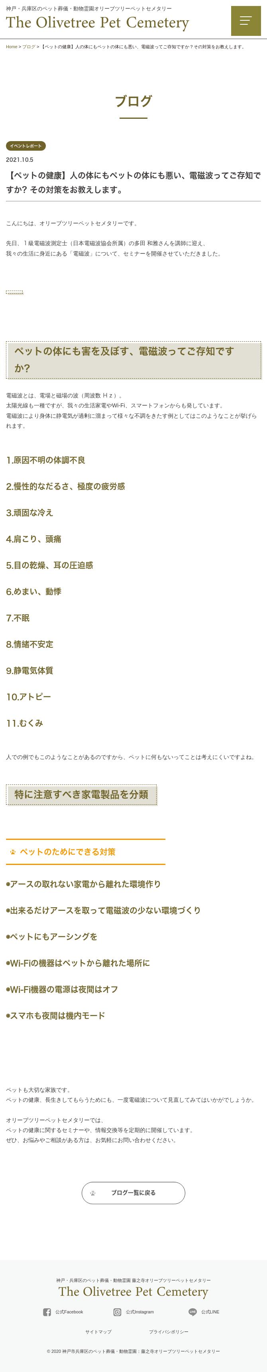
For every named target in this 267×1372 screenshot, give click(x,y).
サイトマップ (98, 1332)
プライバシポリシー (168, 1332)
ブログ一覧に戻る (133, 1196)
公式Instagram (133, 1312)
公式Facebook (63, 1312)
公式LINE (204, 1312)
